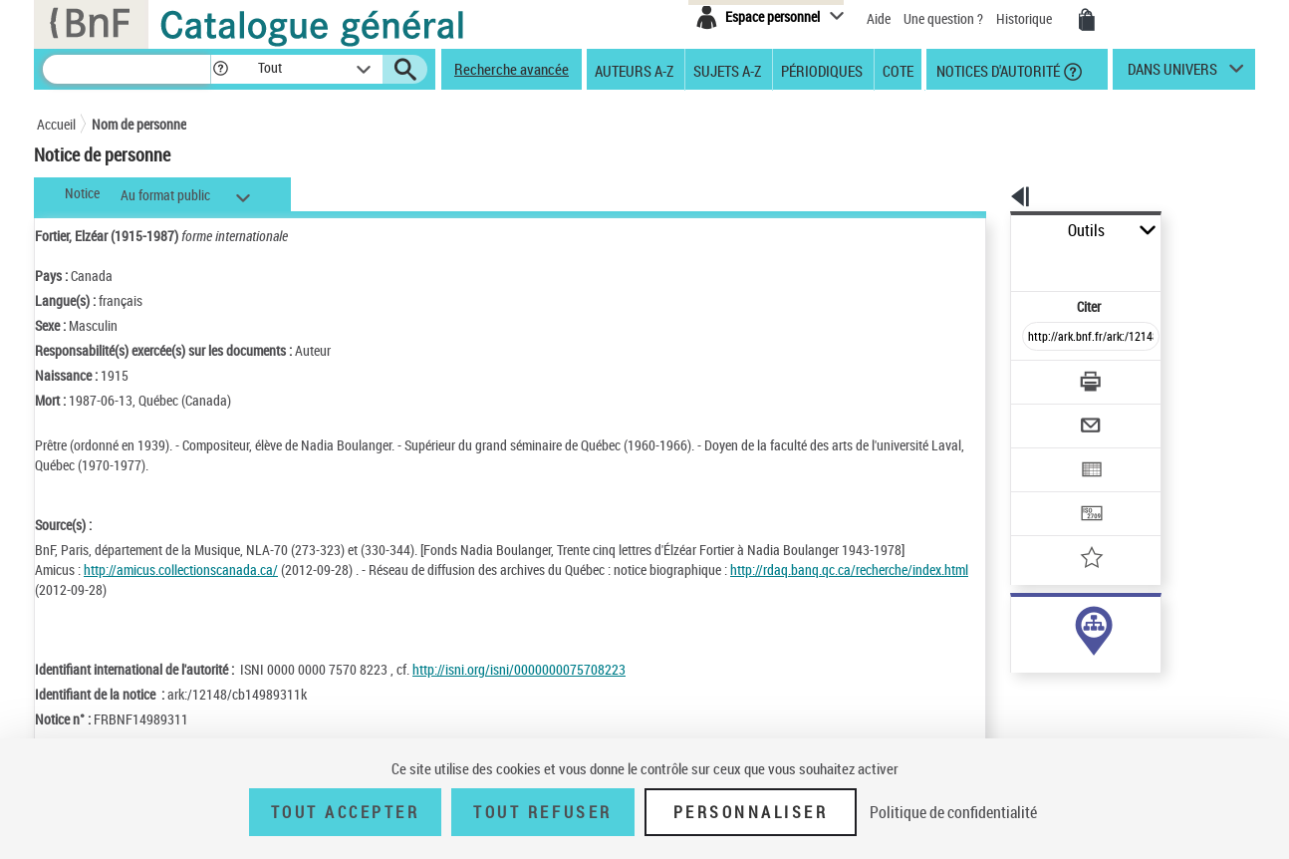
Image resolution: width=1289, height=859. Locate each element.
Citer (1003, 262)
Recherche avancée (511, 69)
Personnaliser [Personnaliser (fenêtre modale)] (751, 812)
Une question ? (943, 18)
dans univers (1172, 74)
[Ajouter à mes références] (1047, 493)
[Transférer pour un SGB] (1043, 454)
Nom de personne (139, 124)
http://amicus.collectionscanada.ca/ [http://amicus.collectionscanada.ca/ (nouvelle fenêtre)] (181, 569)
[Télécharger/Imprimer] (1038, 338)
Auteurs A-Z (634, 70)
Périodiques (822, 70)
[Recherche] (126, 69)
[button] (220, 69)
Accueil (56, 124)
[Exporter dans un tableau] (1049, 416)
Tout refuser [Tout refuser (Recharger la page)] (542, 812)
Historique (1025, 18)
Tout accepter (345, 812)
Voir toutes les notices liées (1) (1063, 667)
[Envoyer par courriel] (1034, 377)
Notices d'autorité (996, 70)
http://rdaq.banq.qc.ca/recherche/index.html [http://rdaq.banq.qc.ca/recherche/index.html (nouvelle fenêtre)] (154, 589)
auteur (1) (1017, 626)
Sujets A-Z (727, 70)
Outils (988, 230)
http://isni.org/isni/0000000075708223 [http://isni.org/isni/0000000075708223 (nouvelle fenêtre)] (519, 669)
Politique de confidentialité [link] (953, 812)
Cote (898, 70)
